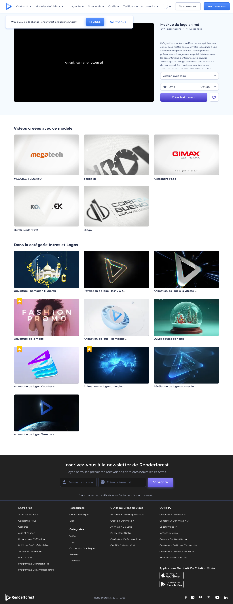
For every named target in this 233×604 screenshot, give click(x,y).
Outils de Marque (78, 514)
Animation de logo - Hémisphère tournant (112, 338)
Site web (74, 554)
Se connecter (188, 6)
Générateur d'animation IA (174, 520)
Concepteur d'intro (121, 533)
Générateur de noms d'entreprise (178, 545)
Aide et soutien (26, 533)
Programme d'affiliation (31, 539)
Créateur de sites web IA (173, 539)
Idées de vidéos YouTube (173, 557)
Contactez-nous (27, 520)
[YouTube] (217, 598)
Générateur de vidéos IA (173, 514)
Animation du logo (121, 526)
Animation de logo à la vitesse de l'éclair (180, 290)
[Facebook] (186, 598)
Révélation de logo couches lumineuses (180, 386)
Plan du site (25, 557)
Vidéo (72, 536)
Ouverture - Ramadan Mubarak (35, 290)
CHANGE (95, 22)
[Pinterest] (200, 598)
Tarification (130, 6)
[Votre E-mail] (122, 482)
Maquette (74, 560)
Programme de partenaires (33, 563)
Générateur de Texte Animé (125, 539)
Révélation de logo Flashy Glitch (105, 290)
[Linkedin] (226, 598)
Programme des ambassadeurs (36, 569)
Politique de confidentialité (33, 545)
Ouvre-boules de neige (169, 338)
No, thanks (118, 22)
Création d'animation (122, 520)
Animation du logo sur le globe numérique (112, 386)
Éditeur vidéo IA (168, 526)
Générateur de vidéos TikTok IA (177, 551)
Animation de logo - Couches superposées (42, 386)
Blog (72, 520)
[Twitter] (209, 598)
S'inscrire (160, 482)
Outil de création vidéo (123, 545)
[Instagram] (192, 598)
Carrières (23, 526)
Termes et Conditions (30, 551)
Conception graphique (81, 548)
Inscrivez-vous (216, 6)
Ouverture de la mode (29, 338)
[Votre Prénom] (78, 482)
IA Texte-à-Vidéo (169, 533)
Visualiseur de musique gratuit (127, 514)
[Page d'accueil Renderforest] (9, 6)
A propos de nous (28, 514)
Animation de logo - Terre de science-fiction (43, 434)
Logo (72, 542)
